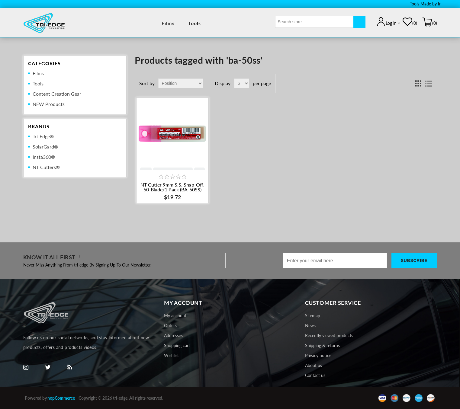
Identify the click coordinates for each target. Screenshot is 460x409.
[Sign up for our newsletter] (335, 260)
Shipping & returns (322, 345)
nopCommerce (61, 398)
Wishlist (171, 355)
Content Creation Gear (57, 94)
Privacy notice (318, 355)
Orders (170, 325)
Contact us (315, 375)
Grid (418, 83)
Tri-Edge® (43, 136)
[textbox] (314, 22)
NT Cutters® (46, 167)
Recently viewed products (329, 335)
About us (313, 365)
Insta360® (44, 157)
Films (168, 23)
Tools (194, 23)
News (310, 325)
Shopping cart (177, 345)
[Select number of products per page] (241, 83)
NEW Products (49, 104)
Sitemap (312, 315)
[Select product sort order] (180, 83)
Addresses (173, 335)
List (429, 83)
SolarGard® (45, 146)
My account (175, 315)
